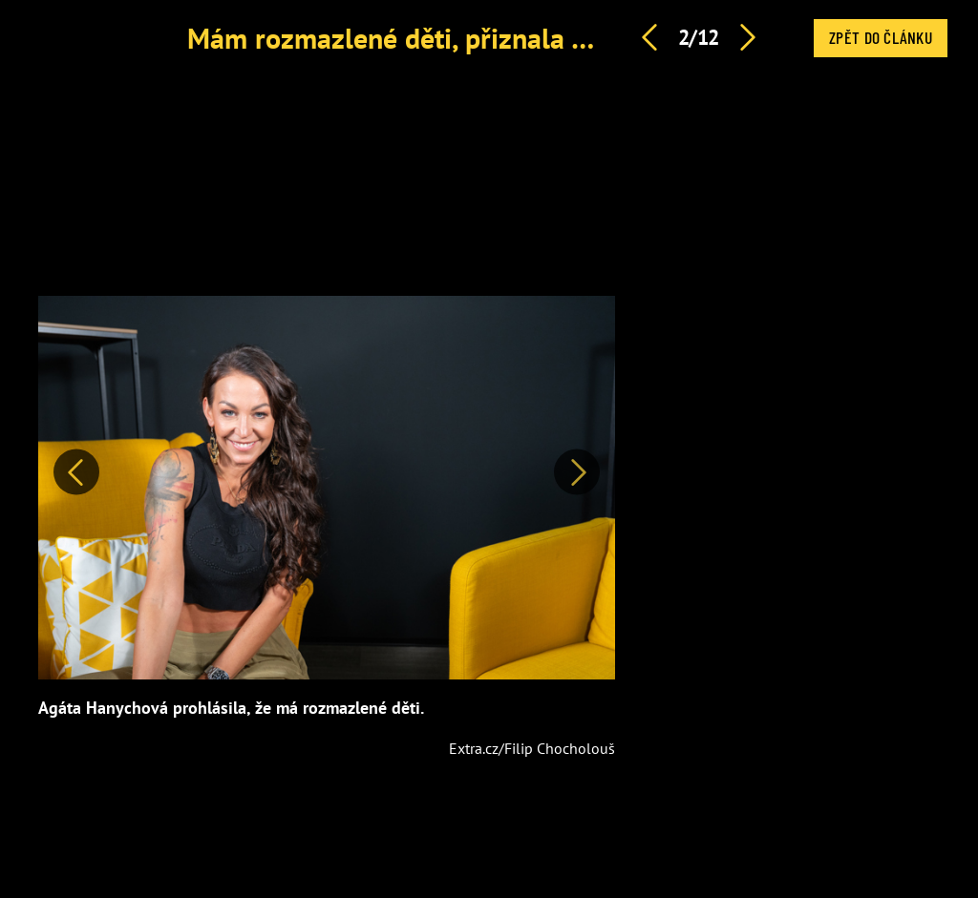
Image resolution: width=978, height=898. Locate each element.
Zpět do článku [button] (880, 37)
